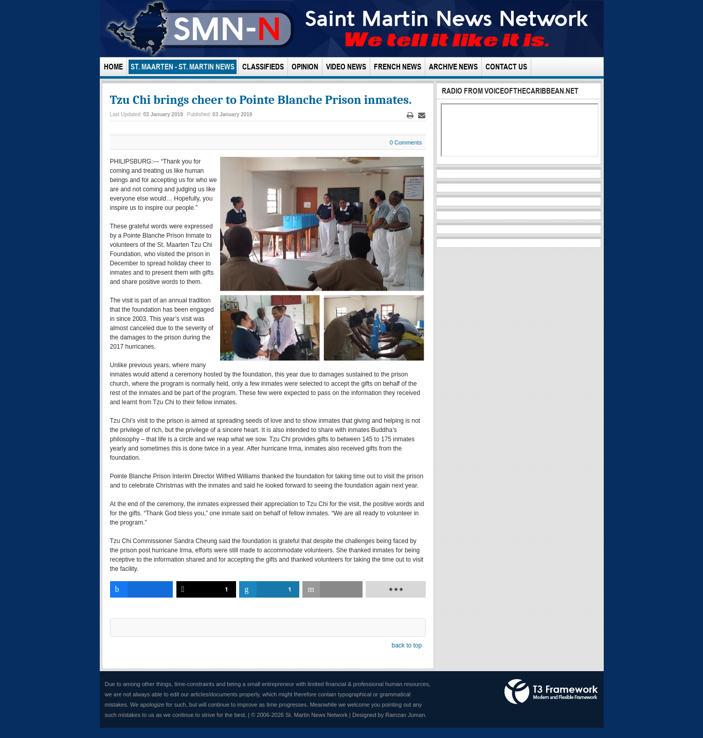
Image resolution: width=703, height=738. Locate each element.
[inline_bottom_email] (332, 589)
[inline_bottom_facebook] (141, 589)
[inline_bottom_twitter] (206, 589)
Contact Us (506, 66)
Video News (346, 66)
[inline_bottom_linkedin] (269, 589)
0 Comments (406, 142)
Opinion (305, 66)
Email (422, 115)
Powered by (551, 692)
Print (410, 115)
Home (113, 66)
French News (397, 66)
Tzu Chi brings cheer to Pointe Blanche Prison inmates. (261, 100)
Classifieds (263, 66)
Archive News (453, 66)
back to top (406, 645)
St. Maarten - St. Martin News (183, 66)
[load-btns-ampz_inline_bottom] (396, 589)
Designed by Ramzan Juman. (389, 715)
